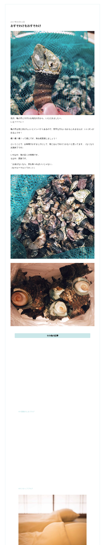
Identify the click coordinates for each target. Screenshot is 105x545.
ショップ (52, 536)
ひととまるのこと (52, 514)
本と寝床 (52, 518)
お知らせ (52, 532)
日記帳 (52, 528)
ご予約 (52, 521)
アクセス (52, 525)
